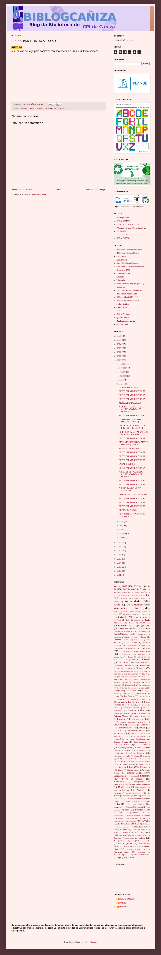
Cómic (143, 645)
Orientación (141, 798)
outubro (122, 372)
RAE (137, 824)
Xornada (129, 858)
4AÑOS (144, 592)
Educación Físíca (41, 108)
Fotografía (117, 739)
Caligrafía (117, 631)
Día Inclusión (132, 688)
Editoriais (117, 708)
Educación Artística (131, 708)
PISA (127, 804)
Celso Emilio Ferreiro (139, 634)
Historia (127, 745)
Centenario (117, 637)
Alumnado (139, 604)
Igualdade (128, 747)
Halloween (117, 745)
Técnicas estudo (144, 841)
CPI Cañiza (121, 256)
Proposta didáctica (133, 815)
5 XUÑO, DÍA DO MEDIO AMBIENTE (130, 489)
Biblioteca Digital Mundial (127, 297)
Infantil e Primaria (135, 753)
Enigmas (136, 716)
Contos (130, 657)
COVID (135, 660)
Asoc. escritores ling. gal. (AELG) (130, 284)
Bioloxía (132, 626)
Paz (118, 804)
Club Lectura (131, 642)
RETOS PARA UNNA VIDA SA (132, 506)
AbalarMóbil (122, 260)
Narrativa (117, 793)
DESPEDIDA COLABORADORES (126, 674)
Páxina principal (123, 218)
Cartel (116, 634)
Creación (122, 662)
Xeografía (117, 855)
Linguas (134, 776)
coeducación (118, 645)
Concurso (145, 648)
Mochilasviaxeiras (141, 787)
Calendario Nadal (138, 628)
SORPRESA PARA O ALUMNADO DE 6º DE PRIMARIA (133, 433)
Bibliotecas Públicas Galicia (128, 253)
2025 (119, 340)
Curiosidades (131, 665)
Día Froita (120, 688)
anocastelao (133, 612)
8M (148, 595)
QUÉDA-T (141, 821)
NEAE (137, 793)
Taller (116, 841)
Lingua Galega (134, 772)
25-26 (138, 589)
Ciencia (143, 637)
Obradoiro (118, 798)
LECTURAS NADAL (133, 761)
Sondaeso (141, 838)
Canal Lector (122, 307)
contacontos (118, 657)
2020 (119, 360)
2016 (119, 555)
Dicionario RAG (123, 270)
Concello (131, 648)
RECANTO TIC (123, 238)
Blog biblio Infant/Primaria (127, 263)
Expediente (132, 725)
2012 (119, 571)
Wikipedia (121, 280)
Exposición (145, 725)
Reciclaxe (146, 824)
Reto (66, 108)
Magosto (139, 779)
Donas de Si (121, 705)
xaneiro (122, 538)
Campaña (128, 631)
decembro (123, 364)
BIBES (142, 623)
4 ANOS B (117, 592)
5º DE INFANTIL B (137, 595)
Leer (118, 311)
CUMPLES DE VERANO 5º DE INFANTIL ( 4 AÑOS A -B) (132, 427)
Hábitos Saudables (140, 742)
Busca (147, 626)
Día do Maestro (144, 685)
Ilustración (141, 747)
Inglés (128, 756)
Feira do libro (118, 731)
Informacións (118, 756)
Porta (127, 810)
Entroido (121, 719)
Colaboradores (131, 645)
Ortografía (126, 801)
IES (119, 748)
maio (121, 521)
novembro (123, 368)
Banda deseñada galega (126, 321)
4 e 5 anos (136, 592)
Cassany (126, 634)
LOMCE (125, 779)
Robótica (144, 829)
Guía (126, 742)
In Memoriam (141, 750)
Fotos (127, 739)
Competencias (118, 648)
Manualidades (119, 782)
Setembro (117, 838)
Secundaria (127, 835)
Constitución (126, 654)
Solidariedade (129, 838)
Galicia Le (121, 287)
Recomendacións (123, 827)
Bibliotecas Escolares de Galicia (129, 250)
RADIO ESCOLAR (122, 824)
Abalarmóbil (123, 598)
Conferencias (124, 651)
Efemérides (141, 713)
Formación (117, 736)
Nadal (140, 790)
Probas (145, 813)
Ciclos (136, 637)
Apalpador (143, 611)
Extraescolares (126, 727)
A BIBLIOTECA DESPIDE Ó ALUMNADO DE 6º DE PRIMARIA (131, 409)
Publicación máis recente (22, 189)
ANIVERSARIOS (120, 611)
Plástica (129, 807)
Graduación (137, 739)
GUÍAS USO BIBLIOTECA (128, 225)
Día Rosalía (129, 696)
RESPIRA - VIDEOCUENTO (131, 448)
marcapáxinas (139, 782)
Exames (143, 722)
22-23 (137, 586)
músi (115, 790)
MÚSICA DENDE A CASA (130, 403)
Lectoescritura (142, 759)
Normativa (127, 796)
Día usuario (131, 699)
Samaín (125, 832)
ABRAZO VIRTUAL (139, 598)
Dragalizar (134, 705)
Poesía (138, 807)
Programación (118, 815)
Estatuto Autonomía (127, 722)
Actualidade (24, 108)
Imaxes (127, 750)
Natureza (128, 793)
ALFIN (128, 605)
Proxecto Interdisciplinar (136, 818)
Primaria (134, 813)
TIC (131, 843)
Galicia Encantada (124, 314)
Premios (139, 809)
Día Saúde (143, 696)
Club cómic (138, 640)
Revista (134, 830)
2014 (119, 563)
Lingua (120, 770)
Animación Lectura (127, 608)
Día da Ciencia (132, 679)
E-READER (121, 231)
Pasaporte (146, 801)
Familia (142, 728)
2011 (119, 575)
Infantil (116, 753)
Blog (140, 626)
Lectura (117, 761)
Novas (143, 796)
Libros (130, 767)
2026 (119, 336)
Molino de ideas (123, 304)
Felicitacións (131, 731)
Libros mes (145, 767)
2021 (119, 356)
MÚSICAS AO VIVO (127, 510)
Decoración (145, 666)
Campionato (142, 631)
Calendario (122, 628)
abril (121, 525)
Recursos (60, 108)
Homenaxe (137, 745)
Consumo (141, 654)
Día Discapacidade (129, 685)
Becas (131, 623)
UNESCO (136, 846)
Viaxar (128, 849)
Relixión (117, 829)
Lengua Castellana (128, 764)
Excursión (118, 725)
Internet (136, 756)
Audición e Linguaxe (130, 614)
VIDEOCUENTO (140, 849)
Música (125, 790)
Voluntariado (141, 852)
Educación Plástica (122, 713)
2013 (119, 567)
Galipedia (120, 277)
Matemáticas (119, 784)
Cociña (144, 643)
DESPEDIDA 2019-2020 (129, 387)
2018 (119, 547)
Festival (142, 731)
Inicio (59, 189)
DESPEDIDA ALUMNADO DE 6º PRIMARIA (130, 671)
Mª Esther (123, 903)
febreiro (122, 534)
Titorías (140, 844)
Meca (131, 785)
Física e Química (139, 734)
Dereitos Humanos (124, 668)
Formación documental (136, 736)
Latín (133, 759)
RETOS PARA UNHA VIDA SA (132, 391)
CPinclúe (146, 660)
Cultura (136, 663)
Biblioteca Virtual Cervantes (128, 301)
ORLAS (116, 801)
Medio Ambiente (143, 784)
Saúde (116, 835)
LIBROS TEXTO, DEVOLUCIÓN (133, 495)
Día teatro (118, 699)
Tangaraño (124, 841)
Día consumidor (131, 677)
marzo (122, 530)
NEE (144, 793)
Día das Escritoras (132, 682)
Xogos (119, 857)
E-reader (144, 705)
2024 (119, 344)
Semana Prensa (140, 835)
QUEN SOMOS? (123, 221)
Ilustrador (117, 750)
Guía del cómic (123, 324)
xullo (121, 380)
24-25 (126, 589)
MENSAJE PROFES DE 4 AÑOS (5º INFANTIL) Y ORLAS (134, 443)
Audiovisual (120, 617)
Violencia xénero (121, 852)
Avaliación (146, 617)
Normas (117, 796)
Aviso (119, 620)
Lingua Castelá (133, 770)
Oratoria (130, 799)
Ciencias (117, 640)
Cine (128, 640)
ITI (118, 759)
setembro (123, 376)
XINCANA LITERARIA (142, 855)
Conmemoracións (141, 651)
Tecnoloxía (121, 843)
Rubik (116, 832)
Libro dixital (118, 767)
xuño (121, 384)
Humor (147, 745)
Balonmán (137, 620)
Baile (127, 620)
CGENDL (127, 637)
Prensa (116, 813)
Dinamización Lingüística (126, 702)
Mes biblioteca (124, 787)
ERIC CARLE (136, 719)
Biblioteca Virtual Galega (127, 294)
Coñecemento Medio (121, 660)
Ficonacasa (52, 108)
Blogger (93, 942)
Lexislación (143, 764)
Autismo (136, 617)
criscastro (123, 907)
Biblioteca (119, 625)
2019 (119, 543)
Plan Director (137, 804)
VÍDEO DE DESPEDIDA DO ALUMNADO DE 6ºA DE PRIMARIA (131, 474)
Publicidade (130, 821)
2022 (119, 352)
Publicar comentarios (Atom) (35, 194)
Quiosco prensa (123, 318)
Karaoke (125, 759)
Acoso (116, 602)
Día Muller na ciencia (132, 693)
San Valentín (139, 832)
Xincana (127, 855)
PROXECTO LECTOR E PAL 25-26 (131, 228)
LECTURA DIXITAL (125, 235)
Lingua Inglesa (120, 776)
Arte (116, 614)
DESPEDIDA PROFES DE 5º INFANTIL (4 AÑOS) (131, 420)
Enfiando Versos (121, 716)
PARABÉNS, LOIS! (127, 464)
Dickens (143, 699)
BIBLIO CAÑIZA (126, 899)
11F (115, 586)
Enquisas (146, 716)
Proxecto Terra (119, 821)
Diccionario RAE (124, 273)
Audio (144, 614)
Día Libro (131, 690)
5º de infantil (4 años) (121, 595)
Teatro (132, 841)
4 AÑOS (127, 592)
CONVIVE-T (142, 657)
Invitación (146, 756)
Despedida (140, 668)
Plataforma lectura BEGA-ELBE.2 (130, 290)
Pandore (136, 801)
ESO (147, 719)
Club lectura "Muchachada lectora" (131, 267)
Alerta (31, 108)
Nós (135, 796)
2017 (119, 551)
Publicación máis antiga (95, 189)
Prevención (124, 813)
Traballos (125, 846)
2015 (119, 559)
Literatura (145, 775)
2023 (119, 348)
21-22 (124, 586)
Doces (148, 702)
